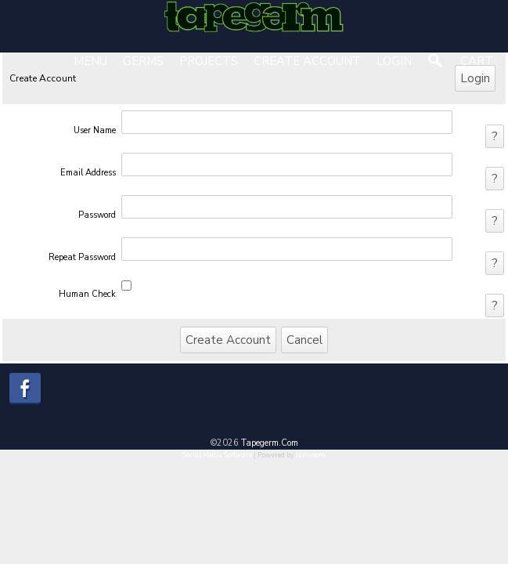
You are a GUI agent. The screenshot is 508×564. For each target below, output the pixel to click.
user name (95, 130)
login (394, 61)
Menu (90, 61)
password (97, 215)
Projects (208, 61)
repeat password (82, 257)
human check (87, 294)
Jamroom (311, 455)
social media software (217, 455)
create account (307, 61)
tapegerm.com (269, 443)
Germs (143, 61)
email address (88, 173)
